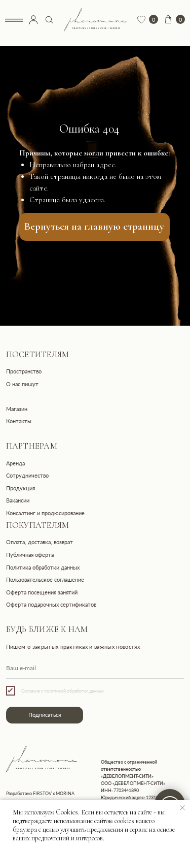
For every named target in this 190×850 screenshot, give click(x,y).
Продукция (20, 488)
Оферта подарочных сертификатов (51, 605)
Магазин (16, 409)
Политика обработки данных (43, 567)
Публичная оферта (30, 555)
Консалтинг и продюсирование (45, 513)
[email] (95, 668)
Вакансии (17, 500)
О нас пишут (22, 384)
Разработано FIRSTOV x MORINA (40, 793)
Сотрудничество (27, 476)
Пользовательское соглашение (45, 580)
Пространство (24, 371)
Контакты (18, 421)
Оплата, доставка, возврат (39, 542)
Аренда (15, 463)
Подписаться (44, 715)
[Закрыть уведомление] (182, 808)
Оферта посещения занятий (42, 592)
